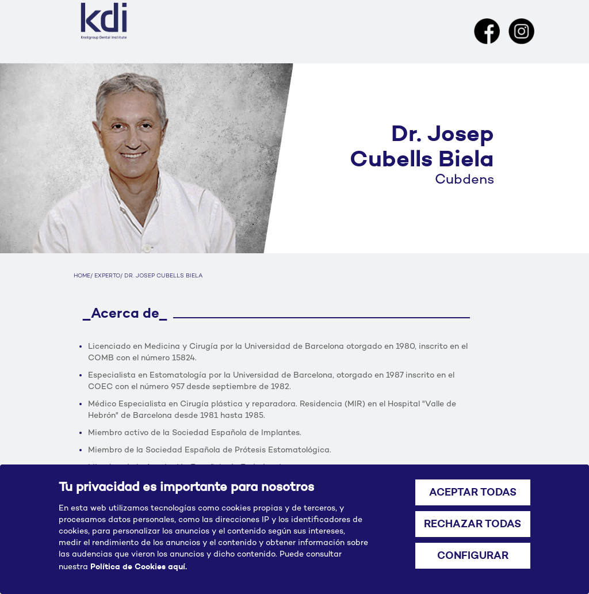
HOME (82, 276)
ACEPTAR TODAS (473, 491)
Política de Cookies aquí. (138, 566)
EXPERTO (107, 276)
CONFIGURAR (472, 555)
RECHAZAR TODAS (472, 523)
